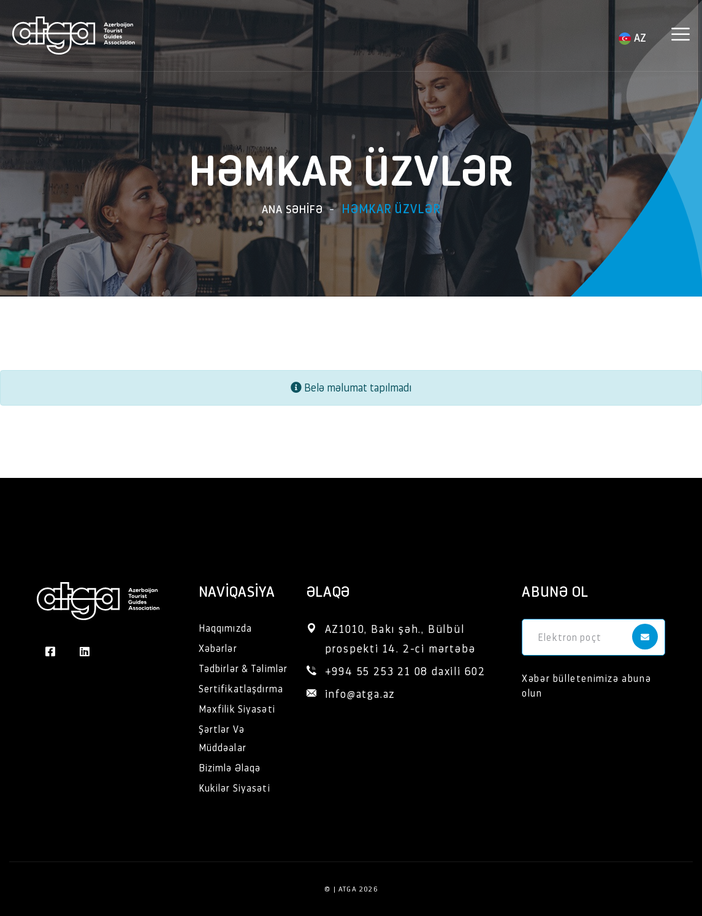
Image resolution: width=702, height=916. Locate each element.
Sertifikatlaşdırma (241, 688)
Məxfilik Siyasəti (237, 709)
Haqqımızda (225, 628)
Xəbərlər (218, 648)
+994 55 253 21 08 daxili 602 (405, 670)
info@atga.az (360, 693)
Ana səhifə (292, 208)
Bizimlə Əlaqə (230, 767)
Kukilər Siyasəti (234, 788)
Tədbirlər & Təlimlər (243, 668)
